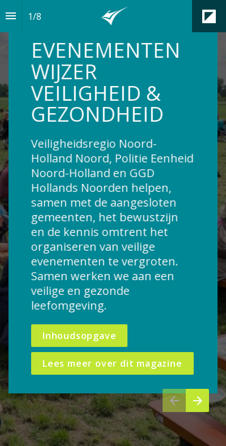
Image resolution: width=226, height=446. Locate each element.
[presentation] (113, 223)
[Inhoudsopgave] (11, 16)
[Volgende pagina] (197, 400)
